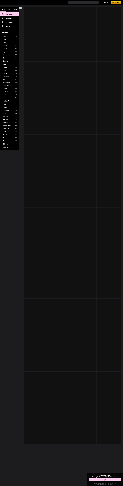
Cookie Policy (110, 483)
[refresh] (38, 9)
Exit (113, 484)
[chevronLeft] (20, 8)
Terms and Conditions (106, 484)
